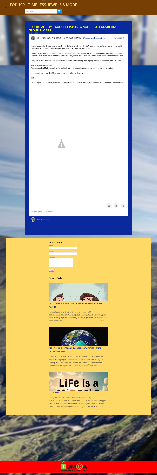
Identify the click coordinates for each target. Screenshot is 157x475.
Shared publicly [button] (36, 212)
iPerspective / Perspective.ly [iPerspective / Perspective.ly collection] (94, 38)
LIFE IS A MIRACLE (56, 393)
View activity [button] (48, 212)
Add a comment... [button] (44, 220)
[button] (123, 38)
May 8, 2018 (118, 38)
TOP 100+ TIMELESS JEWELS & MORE (43, 4)
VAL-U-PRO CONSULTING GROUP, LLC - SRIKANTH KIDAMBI (58, 38)
